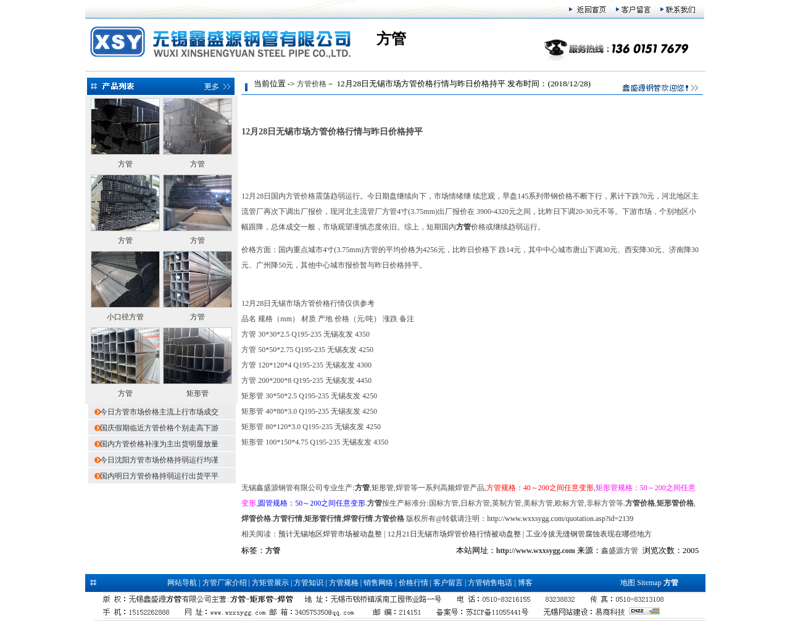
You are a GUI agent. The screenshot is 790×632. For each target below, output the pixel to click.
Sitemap (649, 582)
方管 (125, 164)
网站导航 (182, 582)
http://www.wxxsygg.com (535, 550)
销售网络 (378, 582)
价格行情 (413, 582)
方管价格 (311, 84)
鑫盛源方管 (619, 550)
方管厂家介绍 (224, 582)
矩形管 (197, 393)
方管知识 (308, 582)
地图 (627, 582)
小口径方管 (125, 317)
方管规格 (344, 582)
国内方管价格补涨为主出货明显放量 (159, 444)
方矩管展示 (270, 582)
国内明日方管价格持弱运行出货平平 (159, 476)
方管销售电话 (490, 582)
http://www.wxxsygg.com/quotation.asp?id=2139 (560, 518)
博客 (525, 582)
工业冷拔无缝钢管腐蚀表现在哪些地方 (589, 534)
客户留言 (448, 582)
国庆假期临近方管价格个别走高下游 (159, 428)
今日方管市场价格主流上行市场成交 (159, 412)
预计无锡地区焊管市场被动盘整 (330, 534)
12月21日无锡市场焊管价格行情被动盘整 (454, 534)
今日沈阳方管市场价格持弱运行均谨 (159, 460)
